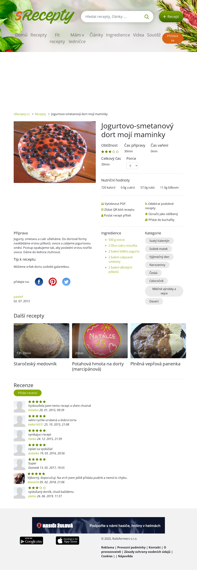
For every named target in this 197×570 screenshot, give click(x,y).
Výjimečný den (159, 257)
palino (32, 496)
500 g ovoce (117, 240)
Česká (153, 273)
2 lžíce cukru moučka (123, 246)
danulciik (33, 482)
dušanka (33, 453)
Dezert (154, 301)
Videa (138, 35)
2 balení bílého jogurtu (124, 251)
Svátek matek (158, 249)
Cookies (107, 556)
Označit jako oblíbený (163, 214)
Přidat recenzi (27, 393)
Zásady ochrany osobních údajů (147, 552)
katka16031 (36, 424)
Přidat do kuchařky (161, 220)
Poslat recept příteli (117, 215)
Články (96, 35)
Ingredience (118, 35)
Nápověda (125, 556)
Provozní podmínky (131, 547)
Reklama (107, 547)
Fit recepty (57, 38)
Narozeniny (157, 265)
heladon (33, 410)
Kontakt (155, 547)
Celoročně (156, 281)
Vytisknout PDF (115, 204)
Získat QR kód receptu (119, 210)
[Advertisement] (98, 79)
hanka (32, 439)
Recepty (38, 35)
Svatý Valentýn (159, 241)
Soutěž (154, 35)
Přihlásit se (172, 38)
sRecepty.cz (22, 114)
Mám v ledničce (77, 38)
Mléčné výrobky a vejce (164, 291)
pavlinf (18, 297)
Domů (21, 35)
